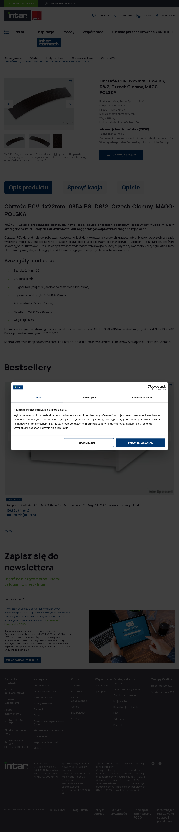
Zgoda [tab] (37, 397)
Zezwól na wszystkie (140, 442)
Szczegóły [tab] (89, 397)
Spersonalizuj (89, 442)
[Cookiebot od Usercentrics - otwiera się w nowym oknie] (150, 387)
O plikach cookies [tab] (142, 397)
